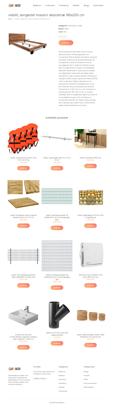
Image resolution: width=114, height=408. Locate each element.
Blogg (86, 6)
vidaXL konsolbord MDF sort (90, 160)
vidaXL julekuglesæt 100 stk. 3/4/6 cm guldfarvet (90, 218)
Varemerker (98, 6)
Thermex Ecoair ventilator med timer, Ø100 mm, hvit (90, 278)
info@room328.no (40, 380)
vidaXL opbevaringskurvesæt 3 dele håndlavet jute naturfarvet (90, 337)
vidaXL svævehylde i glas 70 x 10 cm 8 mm (57, 161)
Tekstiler (76, 6)
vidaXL (80, 27)
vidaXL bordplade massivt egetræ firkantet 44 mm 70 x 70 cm (23, 218)
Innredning (63, 6)
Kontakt (86, 377)
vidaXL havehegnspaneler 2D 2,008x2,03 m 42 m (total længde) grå (57, 279)
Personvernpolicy (90, 385)
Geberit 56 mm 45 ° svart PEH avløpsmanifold (57, 336)
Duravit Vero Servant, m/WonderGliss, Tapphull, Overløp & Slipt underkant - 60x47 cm (23, 338)
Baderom (37, 6)
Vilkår (86, 381)
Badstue (62, 377)
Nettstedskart (89, 389)
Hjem (10, 21)
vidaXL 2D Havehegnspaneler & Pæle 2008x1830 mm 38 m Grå (23, 278)
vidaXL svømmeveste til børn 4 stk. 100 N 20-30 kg (23, 161)
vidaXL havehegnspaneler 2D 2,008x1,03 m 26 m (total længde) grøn (57, 219)
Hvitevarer (50, 6)
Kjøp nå (66, 44)
